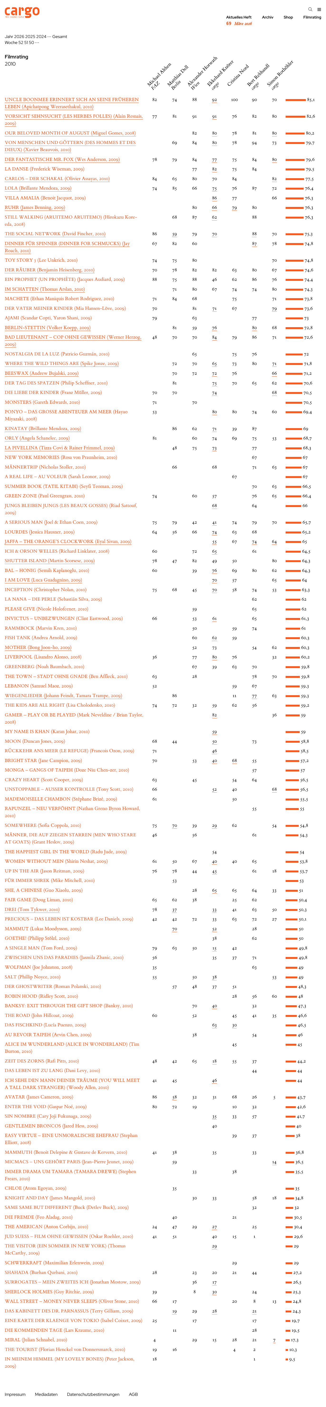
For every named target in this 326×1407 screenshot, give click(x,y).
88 (254, 234)
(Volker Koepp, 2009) (48, 328)
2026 (19, 36)
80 (214, 133)
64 (274, 542)
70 (214, 234)
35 (214, 1116)
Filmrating (312, 17)
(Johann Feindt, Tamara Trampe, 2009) (63, 696)
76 (214, 328)
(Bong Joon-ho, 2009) (38, 648)
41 (214, 522)
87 (254, 244)
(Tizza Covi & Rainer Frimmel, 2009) (60, 448)
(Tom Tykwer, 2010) (32, 910)
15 (214, 948)
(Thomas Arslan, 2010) (45, 289)
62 (214, 217)
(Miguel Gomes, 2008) (70, 133)
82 (214, 169)
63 (214, 1025)
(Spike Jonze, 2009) (62, 364)
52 (21, 42)
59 (174, 234)
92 (214, 100)
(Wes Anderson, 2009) (62, 160)
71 (214, 308)
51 (26, 42)
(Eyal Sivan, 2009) (68, 542)
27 (214, 1227)
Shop (288, 17)
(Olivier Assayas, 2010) (57, 179)
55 (214, 542)
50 (31, 42)
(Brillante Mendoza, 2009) (38, 188)
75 (214, 188)
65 (214, 364)
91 (214, 116)
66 (214, 208)
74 (214, 393)
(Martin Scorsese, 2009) (50, 561)
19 (174, 1311)
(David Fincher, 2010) (55, 234)
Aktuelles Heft (239, 21)
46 (214, 751)
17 (214, 1282)
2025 (30, 36)
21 (254, 1311)
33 (214, 910)
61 (214, 619)
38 (214, 977)
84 (214, 337)
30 (234, 1025)
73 (214, 448)
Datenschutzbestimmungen (93, 1394)
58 (174, 1097)
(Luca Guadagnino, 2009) (43, 580)
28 (214, 1311)
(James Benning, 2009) (35, 208)
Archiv (267, 17)
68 (274, 393)
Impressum (15, 1394)
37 (174, 910)
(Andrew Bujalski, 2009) (42, 373)
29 (214, 825)
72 (214, 373)
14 (274, 1162)
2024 (41, 36)
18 (214, 1061)
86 (214, 198)
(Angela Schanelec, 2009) (37, 438)
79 (234, 208)
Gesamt (59, 36)
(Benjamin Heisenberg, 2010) (50, 270)
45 (214, 871)
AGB (133, 1394)
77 (214, 160)
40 (214, 761)
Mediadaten (46, 1394)
